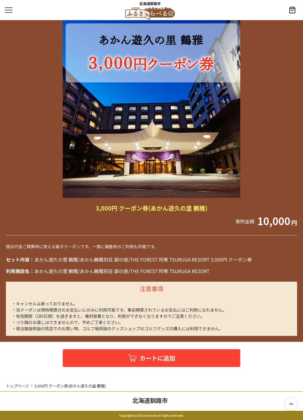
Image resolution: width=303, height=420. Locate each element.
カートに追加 (157, 358)
